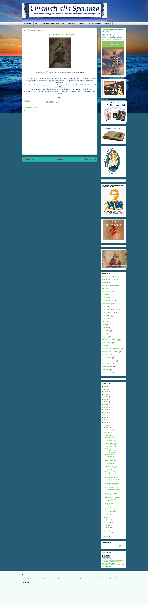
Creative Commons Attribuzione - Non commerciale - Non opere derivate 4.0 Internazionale (113, 564)
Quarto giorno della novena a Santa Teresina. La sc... (111, 467)
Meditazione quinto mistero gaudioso (111, 510)
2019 (105, 402)
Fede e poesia (106, 297)
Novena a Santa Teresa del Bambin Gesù (112, 484)
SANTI (104, 346)
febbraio (108, 530)
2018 (105, 404)
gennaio (108, 533)
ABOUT (37, 23)
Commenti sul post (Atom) (62, 164)
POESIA (104, 325)
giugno (108, 520)
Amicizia (104, 282)
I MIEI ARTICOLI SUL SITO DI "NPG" (53, 23)
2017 (105, 407)
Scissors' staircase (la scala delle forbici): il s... (112, 489)
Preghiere (105, 337)
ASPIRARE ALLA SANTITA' (110, 280)
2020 (105, 399)
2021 (105, 397)
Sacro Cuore (105, 355)
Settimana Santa (107, 358)
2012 (105, 420)
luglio (107, 517)
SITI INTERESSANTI (95, 23)
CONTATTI (108, 23)
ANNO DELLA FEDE (108, 277)
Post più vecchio (90, 159)
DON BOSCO (106, 295)
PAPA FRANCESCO (108, 313)
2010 (105, 425)
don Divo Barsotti (107, 373)
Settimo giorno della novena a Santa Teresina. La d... (111, 450)
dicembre (108, 427)
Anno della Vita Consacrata (110, 285)
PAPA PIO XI (106, 319)
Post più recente (29, 159)
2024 (105, 389)
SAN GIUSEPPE (107, 343)
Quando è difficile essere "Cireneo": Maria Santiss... (112, 499)
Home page (60, 159)
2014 (105, 415)
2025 (105, 386)
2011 (105, 422)
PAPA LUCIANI (106, 316)
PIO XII (104, 322)
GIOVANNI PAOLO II (108, 301)
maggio (108, 522)
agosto (108, 515)
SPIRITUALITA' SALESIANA (110, 352)
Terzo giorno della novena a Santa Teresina (110, 473)
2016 (105, 409)
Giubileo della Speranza (109, 304)
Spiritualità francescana (109, 361)
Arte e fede (105, 289)
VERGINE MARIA (107, 367)
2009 (105, 536)
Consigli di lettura (107, 292)
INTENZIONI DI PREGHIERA (77, 102)
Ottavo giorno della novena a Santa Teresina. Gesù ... (111, 444)
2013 (105, 417)
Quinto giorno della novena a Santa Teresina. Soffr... (110, 462)
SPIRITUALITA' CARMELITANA (111, 349)
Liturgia (104, 307)
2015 (105, 412)
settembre (109, 435)
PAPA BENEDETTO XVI (109, 310)
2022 (105, 394)
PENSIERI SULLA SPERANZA (76, 23)
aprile (107, 525)
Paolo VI (104, 328)
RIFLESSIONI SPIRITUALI (110, 340)
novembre (109, 430)
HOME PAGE (28, 23)
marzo (108, 527)
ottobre (108, 432)
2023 (105, 391)
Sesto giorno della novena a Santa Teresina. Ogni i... (111, 456)
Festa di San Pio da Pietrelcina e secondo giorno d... (112, 479)
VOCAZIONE (106, 370)
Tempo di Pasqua (107, 364)
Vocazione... (109, 507)
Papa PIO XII (106, 331)
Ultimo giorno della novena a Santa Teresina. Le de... (111, 439)
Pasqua (104, 334)
